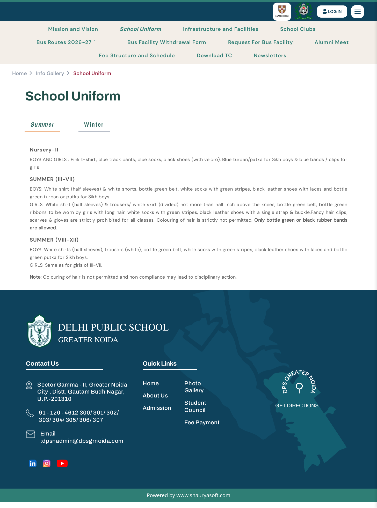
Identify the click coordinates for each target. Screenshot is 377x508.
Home (19, 79)
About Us (155, 402)
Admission (157, 414)
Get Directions (297, 412)
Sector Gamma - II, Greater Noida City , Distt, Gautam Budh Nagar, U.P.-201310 (82, 398)
